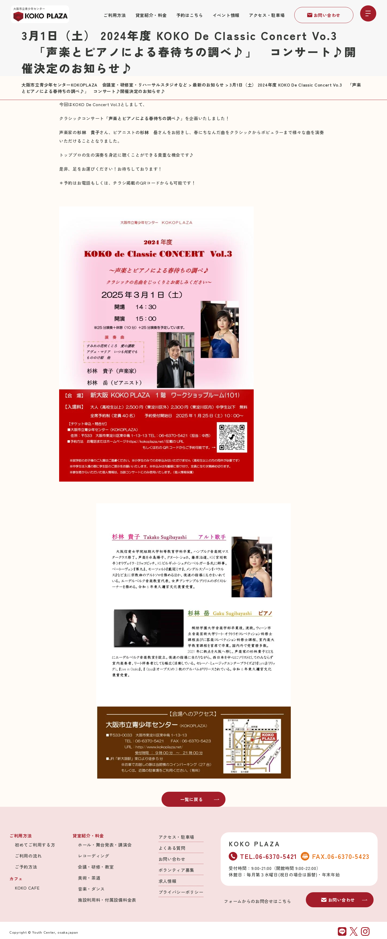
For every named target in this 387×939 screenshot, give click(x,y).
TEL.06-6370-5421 (263, 856)
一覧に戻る (200, 799)
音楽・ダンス (91, 889)
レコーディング (93, 855)
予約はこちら (189, 15)
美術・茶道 (89, 878)
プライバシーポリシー (181, 892)
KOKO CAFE (27, 887)
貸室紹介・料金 (151, 15)
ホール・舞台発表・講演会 (105, 844)
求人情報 (168, 881)
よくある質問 (172, 848)
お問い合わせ (324, 15)
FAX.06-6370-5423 (335, 856)
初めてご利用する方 (35, 844)
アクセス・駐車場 (267, 15)
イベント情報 (226, 15)
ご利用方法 (114, 15)
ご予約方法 (26, 866)
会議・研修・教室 (96, 866)
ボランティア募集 (177, 870)
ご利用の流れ (28, 855)
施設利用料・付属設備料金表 (107, 900)
